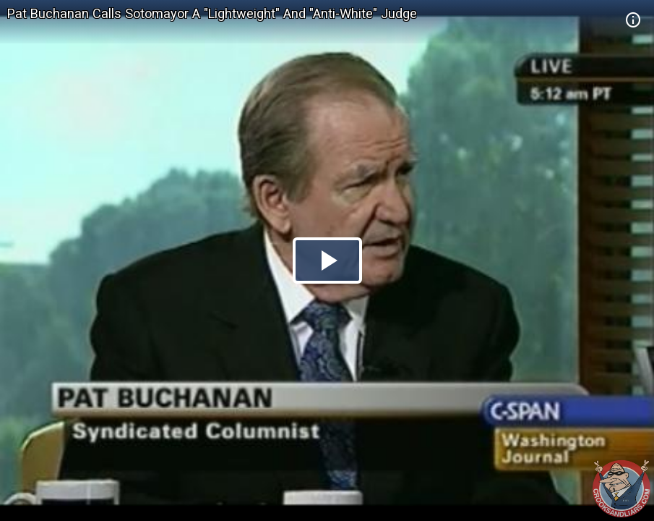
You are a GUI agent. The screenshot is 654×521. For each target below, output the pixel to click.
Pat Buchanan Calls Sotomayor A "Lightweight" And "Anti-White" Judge (212, 13)
